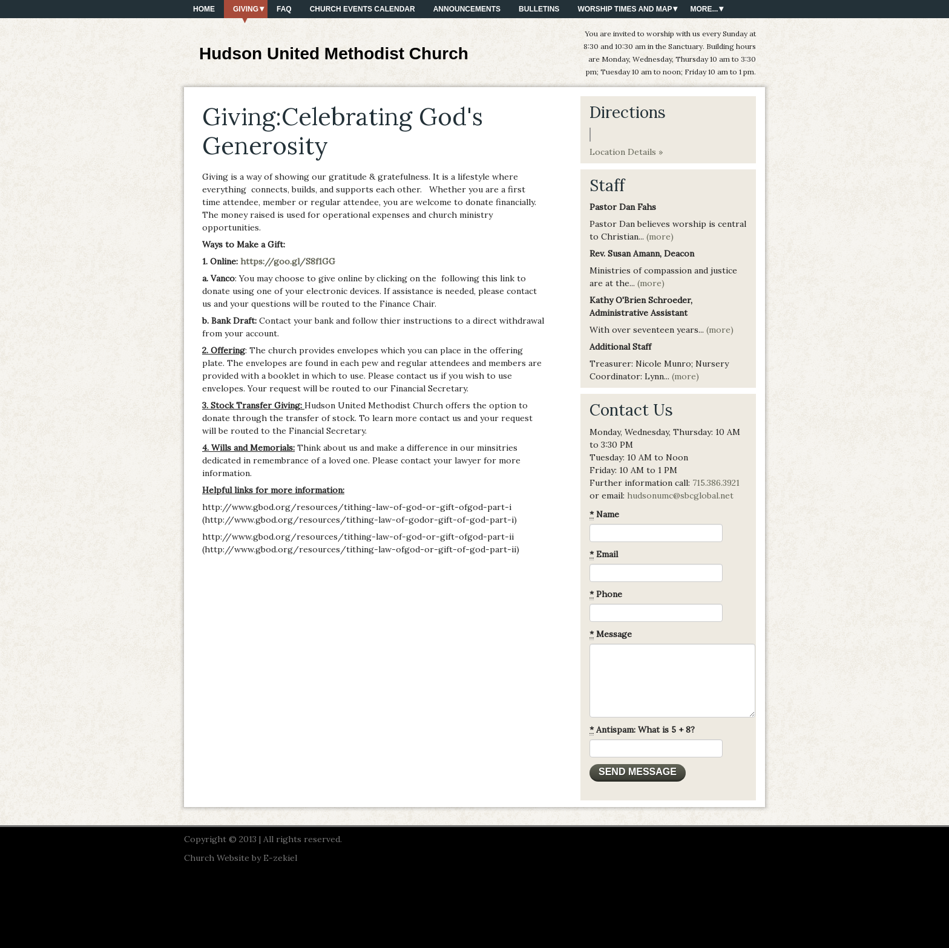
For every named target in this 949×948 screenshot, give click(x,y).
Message (610, 634)
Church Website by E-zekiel (240, 857)
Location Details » (626, 151)
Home (204, 9)
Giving (245, 9)
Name (604, 514)
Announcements (467, 9)
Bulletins (539, 9)
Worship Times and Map (624, 9)
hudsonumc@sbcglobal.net (680, 495)
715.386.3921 (716, 482)
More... (704, 9)
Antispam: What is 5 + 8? (642, 730)
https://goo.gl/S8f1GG (287, 261)
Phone (605, 594)
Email (603, 554)
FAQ (284, 9)
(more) (660, 236)
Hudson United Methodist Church (333, 53)
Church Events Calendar (362, 9)
